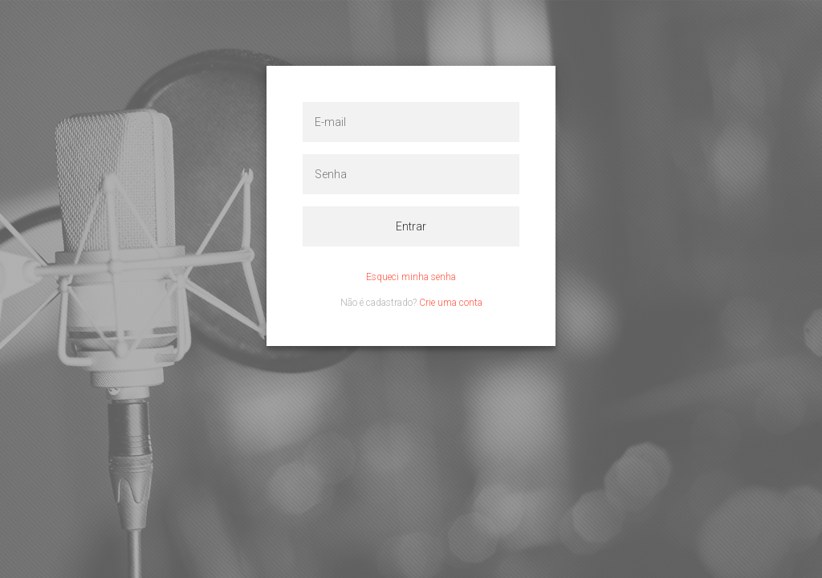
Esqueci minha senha (411, 277)
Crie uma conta (450, 302)
